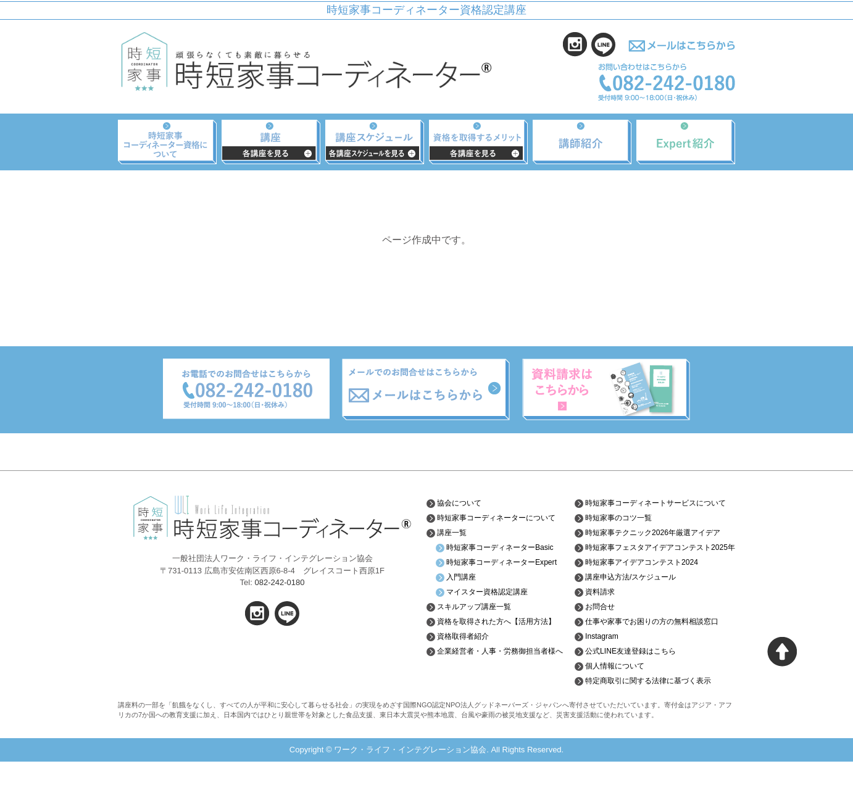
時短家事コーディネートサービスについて (656, 507)
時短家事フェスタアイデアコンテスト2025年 (652, 571)
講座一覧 (454, 542)
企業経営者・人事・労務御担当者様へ (502, 693)
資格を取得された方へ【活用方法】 (497, 654)
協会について (463, 503)
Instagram (598, 665)
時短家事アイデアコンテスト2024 (644, 591)
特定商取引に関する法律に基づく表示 (652, 709)
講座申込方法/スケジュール (632, 605)
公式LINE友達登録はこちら (631, 679)
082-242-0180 (279, 582)
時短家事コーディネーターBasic (498, 561)
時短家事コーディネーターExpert (498, 586)
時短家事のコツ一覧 (618, 527)
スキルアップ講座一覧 (480, 635)
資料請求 (596, 620)
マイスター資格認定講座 (493, 620)
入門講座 (463, 605)
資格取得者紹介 (467, 674)
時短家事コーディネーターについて (502, 522)
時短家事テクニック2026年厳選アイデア (653, 546)
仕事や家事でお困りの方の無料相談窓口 (656, 650)
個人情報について (613, 694)
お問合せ (596, 635)
